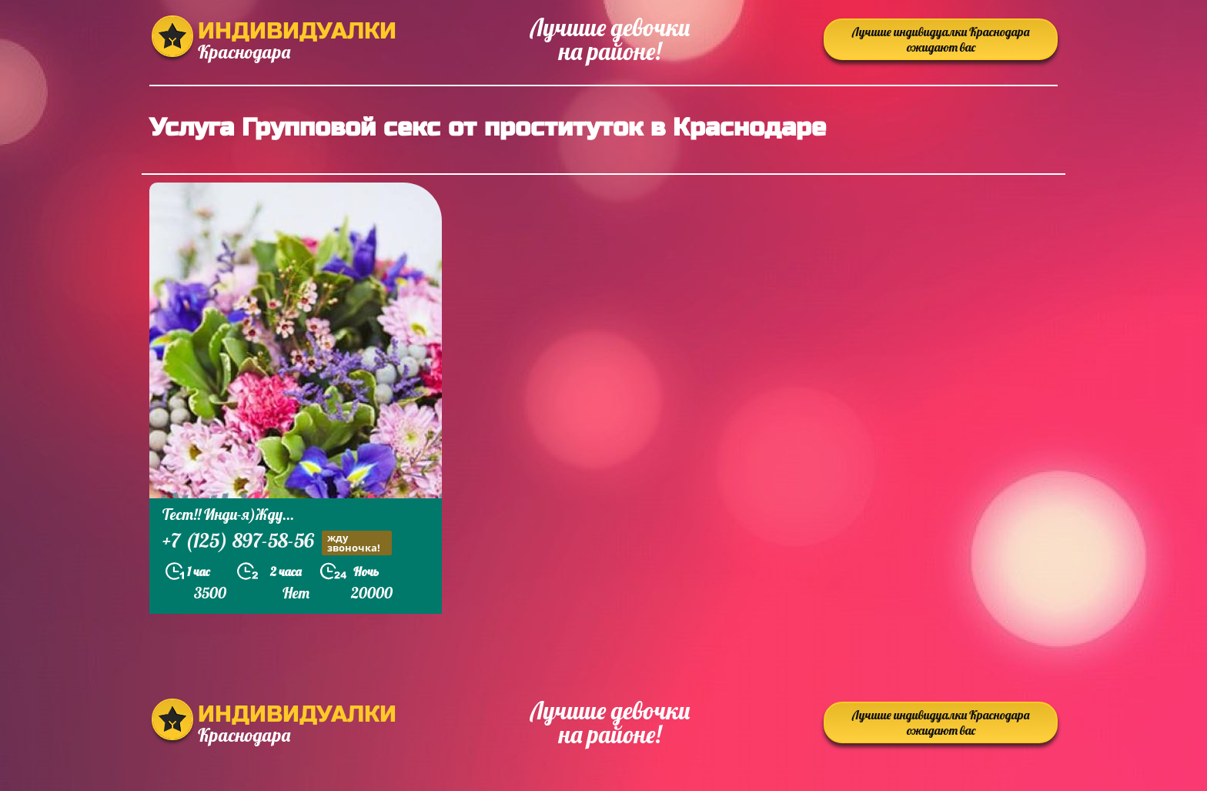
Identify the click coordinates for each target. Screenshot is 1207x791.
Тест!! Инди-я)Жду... (228, 514)
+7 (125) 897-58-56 (277, 542)
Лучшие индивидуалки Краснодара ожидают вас (940, 39)
